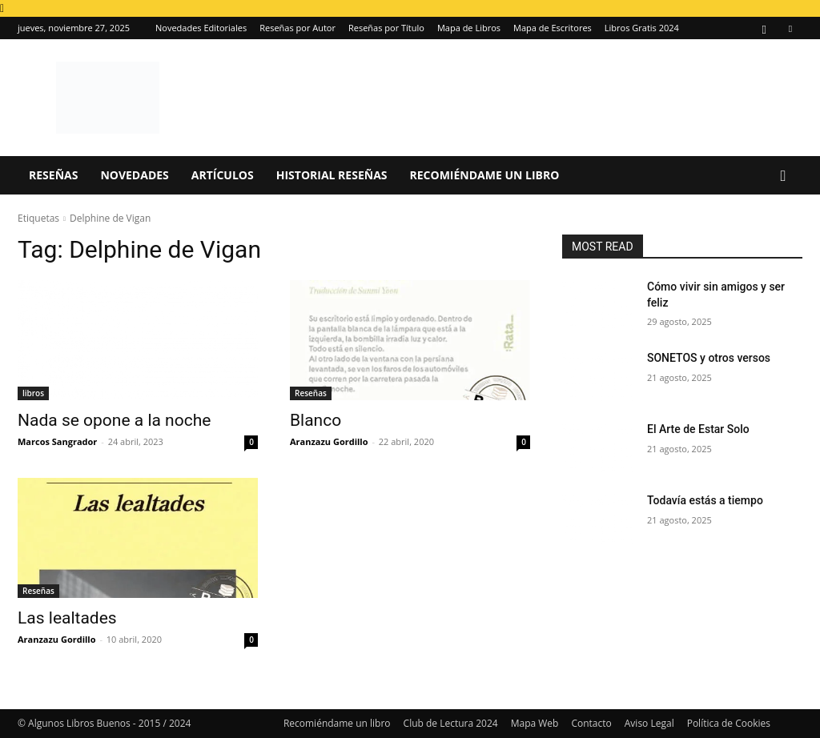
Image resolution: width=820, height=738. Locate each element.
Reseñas (53, 174)
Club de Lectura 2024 (451, 723)
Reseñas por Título (386, 28)
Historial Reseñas (332, 174)
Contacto (591, 723)
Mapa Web (535, 723)
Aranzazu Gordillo (329, 441)
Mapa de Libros (468, 28)
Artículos (222, 174)
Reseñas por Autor (297, 28)
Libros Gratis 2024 (642, 28)
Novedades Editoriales (201, 28)
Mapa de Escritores (552, 28)
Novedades (134, 174)
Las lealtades (67, 618)
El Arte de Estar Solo (698, 429)
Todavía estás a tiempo (705, 500)
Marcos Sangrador (57, 441)
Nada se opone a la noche (114, 420)
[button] (783, 176)
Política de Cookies (728, 723)
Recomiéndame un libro (485, 174)
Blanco (315, 420)
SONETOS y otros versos (708, 357)
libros (33, 393)
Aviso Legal (649, 723)
